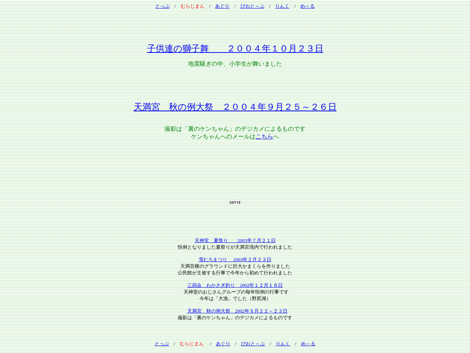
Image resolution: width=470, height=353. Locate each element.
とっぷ (162, 6)
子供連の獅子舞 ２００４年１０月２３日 (235, 48)
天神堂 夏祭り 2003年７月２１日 (235, 240)
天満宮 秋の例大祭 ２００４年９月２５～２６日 (235, 107)
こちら (264, 136)
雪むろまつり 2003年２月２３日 (235, 259)
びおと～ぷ (252, 6)
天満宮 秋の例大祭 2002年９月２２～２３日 (237, 311)
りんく (282, 6)
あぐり (222, 6)
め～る (307, 6)
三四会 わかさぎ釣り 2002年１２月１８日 (235, 285)
